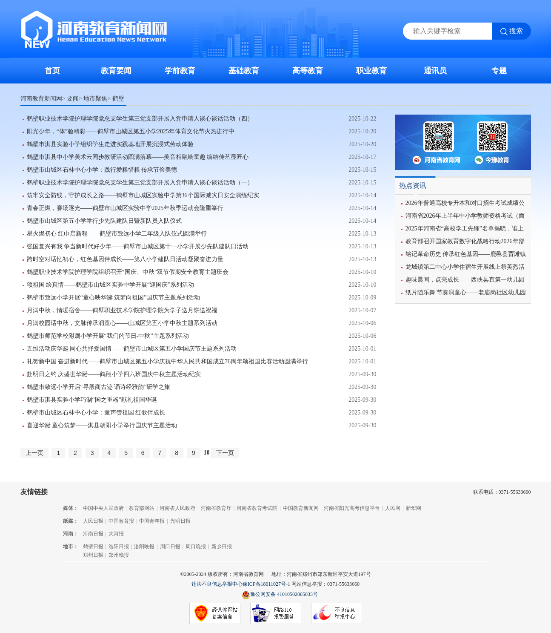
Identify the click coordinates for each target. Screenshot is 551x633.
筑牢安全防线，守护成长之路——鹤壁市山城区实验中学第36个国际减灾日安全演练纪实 (143, 195)
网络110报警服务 (275, 614)
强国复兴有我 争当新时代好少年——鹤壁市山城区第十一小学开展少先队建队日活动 (138, 246)
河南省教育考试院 (257, 508)
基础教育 (243, 70)
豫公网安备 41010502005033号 (280, 595)
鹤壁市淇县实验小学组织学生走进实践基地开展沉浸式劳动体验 (110, 144)
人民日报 (93, 521)
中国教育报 (121, 521)
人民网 (392, 508)
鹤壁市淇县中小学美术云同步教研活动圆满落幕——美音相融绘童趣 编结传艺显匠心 (138, 157)
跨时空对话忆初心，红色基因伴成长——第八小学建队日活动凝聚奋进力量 (125, 259)
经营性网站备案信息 (214, 614)
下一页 (225, 452)
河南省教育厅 (216, 508)
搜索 (516, 31)
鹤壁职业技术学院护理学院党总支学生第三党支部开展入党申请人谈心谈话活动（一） (140, 182)
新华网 (413, 508)
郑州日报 (93, 555)
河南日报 (93, 534)
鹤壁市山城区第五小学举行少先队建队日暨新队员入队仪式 (104, 221)
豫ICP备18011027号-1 (266, 584)
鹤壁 (118, 98)
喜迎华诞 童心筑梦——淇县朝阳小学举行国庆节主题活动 (102, 425)
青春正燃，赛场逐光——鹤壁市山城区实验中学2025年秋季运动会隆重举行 (125, 208)
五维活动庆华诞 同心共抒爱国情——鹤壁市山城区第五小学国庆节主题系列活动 (132, 348)
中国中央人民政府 (103, 508)
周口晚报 (196, 547)
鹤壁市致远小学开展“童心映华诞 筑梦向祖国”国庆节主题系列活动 (113, 297)
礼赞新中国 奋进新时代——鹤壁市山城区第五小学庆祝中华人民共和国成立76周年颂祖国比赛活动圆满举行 (167, 361)
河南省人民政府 (177, 508)
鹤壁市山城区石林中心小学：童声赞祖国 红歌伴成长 (96, 412)
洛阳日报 (118, 547)
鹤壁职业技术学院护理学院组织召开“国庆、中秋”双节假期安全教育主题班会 (127, 272)
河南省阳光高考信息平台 (352, 508)
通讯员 (435, 70)
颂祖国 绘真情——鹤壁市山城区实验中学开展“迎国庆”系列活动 (110, 285)
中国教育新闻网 (301, 508)
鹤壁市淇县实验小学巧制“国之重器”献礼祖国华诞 (92, 400)
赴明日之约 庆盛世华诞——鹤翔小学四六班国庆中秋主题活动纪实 (114, 374)
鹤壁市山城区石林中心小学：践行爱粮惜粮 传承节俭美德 (102, 170)
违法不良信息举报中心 (217, 584)
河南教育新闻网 (41, 98)
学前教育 (180, 70)
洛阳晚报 (144, 547)
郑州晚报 (118, 555)
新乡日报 (221, 547)
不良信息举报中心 (336, 614)
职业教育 (371, 70)
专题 (499, 70)
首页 (52, 70)
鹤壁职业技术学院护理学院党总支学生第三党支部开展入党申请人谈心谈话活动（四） (140, 118)
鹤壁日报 (93, 547)
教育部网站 (141, 508)
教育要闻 (116, 70)
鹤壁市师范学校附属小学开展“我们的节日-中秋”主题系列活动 (108, 336)
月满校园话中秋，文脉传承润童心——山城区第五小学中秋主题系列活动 (122, 323)
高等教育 (307, 70)
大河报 (116, 534)
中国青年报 (152, 521)
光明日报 (180, 521)
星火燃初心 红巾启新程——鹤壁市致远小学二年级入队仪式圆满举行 (117, 233)
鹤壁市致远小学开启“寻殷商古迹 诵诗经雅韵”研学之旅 (99, 387)
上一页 (34, 452)
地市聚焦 (95, 98)
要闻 (73, 98)
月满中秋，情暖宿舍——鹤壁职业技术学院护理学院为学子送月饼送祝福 (122, 310)
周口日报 (170, 547)
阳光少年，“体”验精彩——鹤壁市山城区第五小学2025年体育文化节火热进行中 (130, 131)
